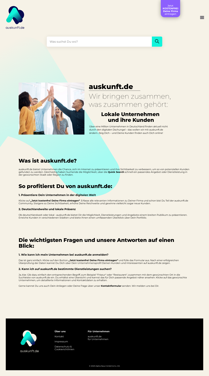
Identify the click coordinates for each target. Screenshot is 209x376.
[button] (202, 17)
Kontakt (59, 336)
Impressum (61, 341)
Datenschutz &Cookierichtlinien (64, 348)
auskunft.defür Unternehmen (98, 338)
